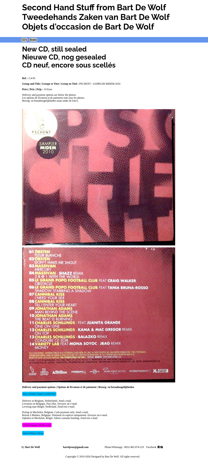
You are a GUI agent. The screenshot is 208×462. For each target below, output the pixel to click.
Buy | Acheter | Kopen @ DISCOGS (39, 394)
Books (33, 39)
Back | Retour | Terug (33, 433)
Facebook (154, 447)
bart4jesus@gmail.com (76, 447)
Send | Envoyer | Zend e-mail (37, 425)
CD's (24, 39)
